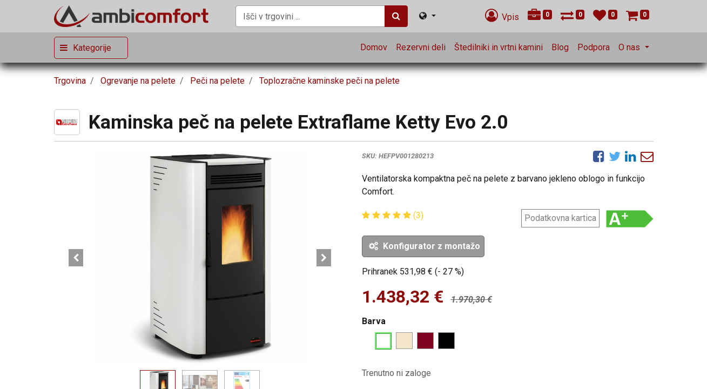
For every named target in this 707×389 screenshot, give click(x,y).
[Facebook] (598, 156)
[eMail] (647, 156)
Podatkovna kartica (560, 218)
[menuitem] (374, 47)
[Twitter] (615, 156)
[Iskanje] (396, 16)
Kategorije (92, 48)
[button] (76, 257)
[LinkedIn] (630, 156)
